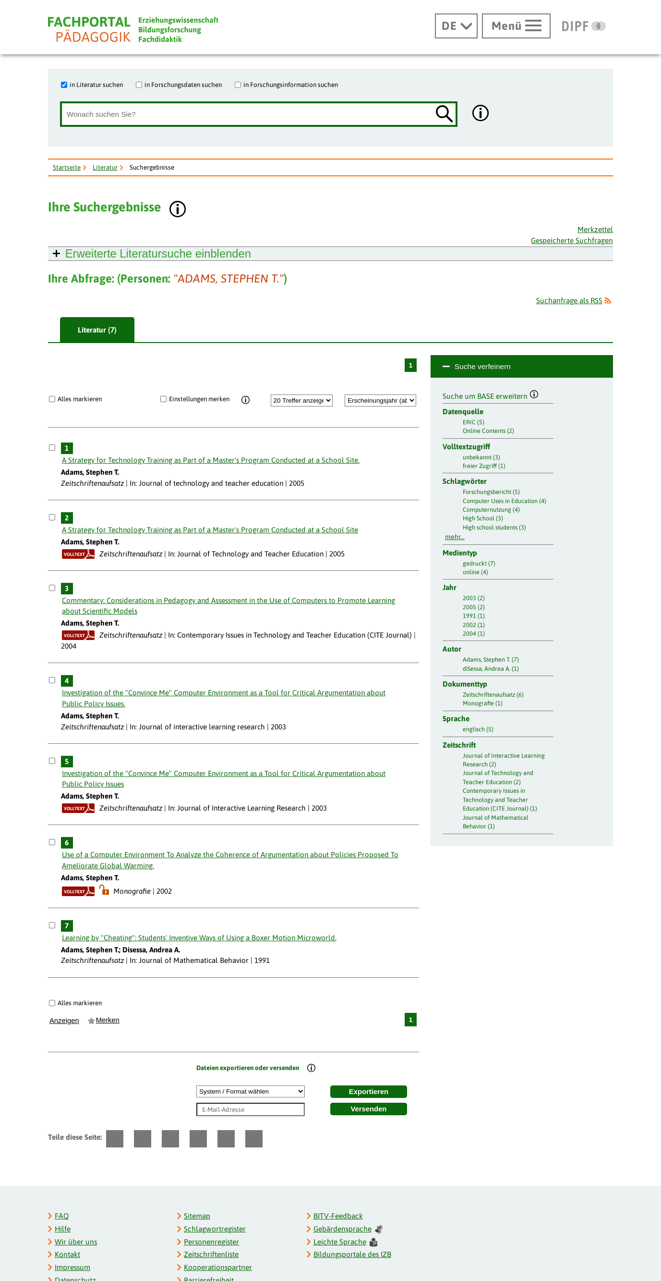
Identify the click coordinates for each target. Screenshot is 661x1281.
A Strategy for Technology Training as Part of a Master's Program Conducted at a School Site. (211, 460)
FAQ (62, 1216)
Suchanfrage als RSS (569, 300)
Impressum (72, 1267)
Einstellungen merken (199, 399)
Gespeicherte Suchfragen (572, 240)
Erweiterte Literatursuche (158, 253)
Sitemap (197, 1216)
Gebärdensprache (348, 1229)
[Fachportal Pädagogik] (133, 29)
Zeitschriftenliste (211, 1254)
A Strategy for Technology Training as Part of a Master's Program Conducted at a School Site (210, 530)
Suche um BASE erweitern (491, 395)
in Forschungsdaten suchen (183, 84)
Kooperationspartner (218, 1267)
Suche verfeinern (483, 366)
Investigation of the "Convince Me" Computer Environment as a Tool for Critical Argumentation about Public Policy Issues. (223, 698)
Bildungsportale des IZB (352, 1254)
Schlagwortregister (215, 1229)
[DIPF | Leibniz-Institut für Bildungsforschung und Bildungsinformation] (584, 25)
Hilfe (63, 1229)
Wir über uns (76, 1242)
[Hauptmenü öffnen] (516, 25)
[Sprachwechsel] (456, 25)
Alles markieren (80, 399)
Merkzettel (595, 229)
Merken (108, 1020)
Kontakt (67, 1254)
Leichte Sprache (345, 1242)
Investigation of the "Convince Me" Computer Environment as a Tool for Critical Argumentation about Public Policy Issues (223, 778)
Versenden (369, 1109)
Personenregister (211, 1242)
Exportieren (368, 1092)
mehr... (455, 537)
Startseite (67, 167)
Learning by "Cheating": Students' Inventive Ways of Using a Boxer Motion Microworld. (199, 938)
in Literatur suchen (96, 84)
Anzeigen (64, 1020)
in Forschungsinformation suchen (290, 84)
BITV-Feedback (338, 1216)
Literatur (105, 167)
